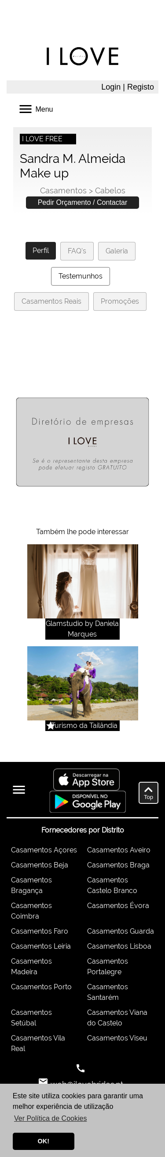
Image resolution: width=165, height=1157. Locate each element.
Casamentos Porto (41, 987)
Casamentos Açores (44, 850)
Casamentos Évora (118, 905)
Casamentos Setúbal (31, 1017)
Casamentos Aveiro (118, 850)
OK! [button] (43, 1141)
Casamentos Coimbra (31, 910)
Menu (35, 108)
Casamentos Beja (39, 865)
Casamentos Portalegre (107, 966)
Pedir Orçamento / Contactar (83, 202)
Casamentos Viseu (117, 1038)
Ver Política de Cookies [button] (50, 1118)
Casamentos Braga (118, 865)
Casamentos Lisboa (119, 946)
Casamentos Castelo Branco (112, 885)
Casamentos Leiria (41, 946)
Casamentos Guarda (120, 931)
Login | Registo (127, 87)
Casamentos (63, 190)
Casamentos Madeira (31, 966)
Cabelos (110, 190)
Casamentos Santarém (107, 992)
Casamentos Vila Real (38, 1043)
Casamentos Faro (39, 931)
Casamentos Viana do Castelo (117, 1017)
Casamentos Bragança (31, 885)
